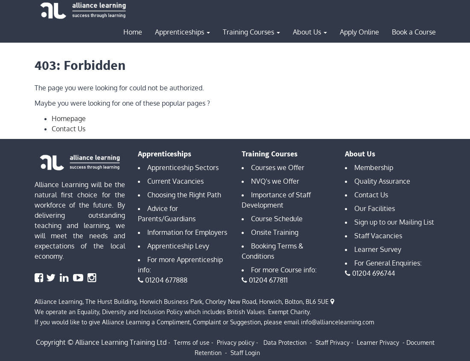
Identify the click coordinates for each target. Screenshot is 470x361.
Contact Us (68, 128)
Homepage (69, 118)
